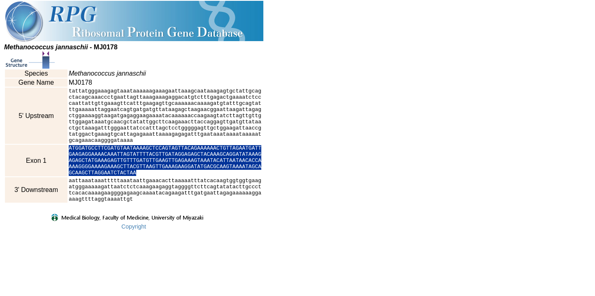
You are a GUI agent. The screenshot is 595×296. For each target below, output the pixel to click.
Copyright (133, 248)
